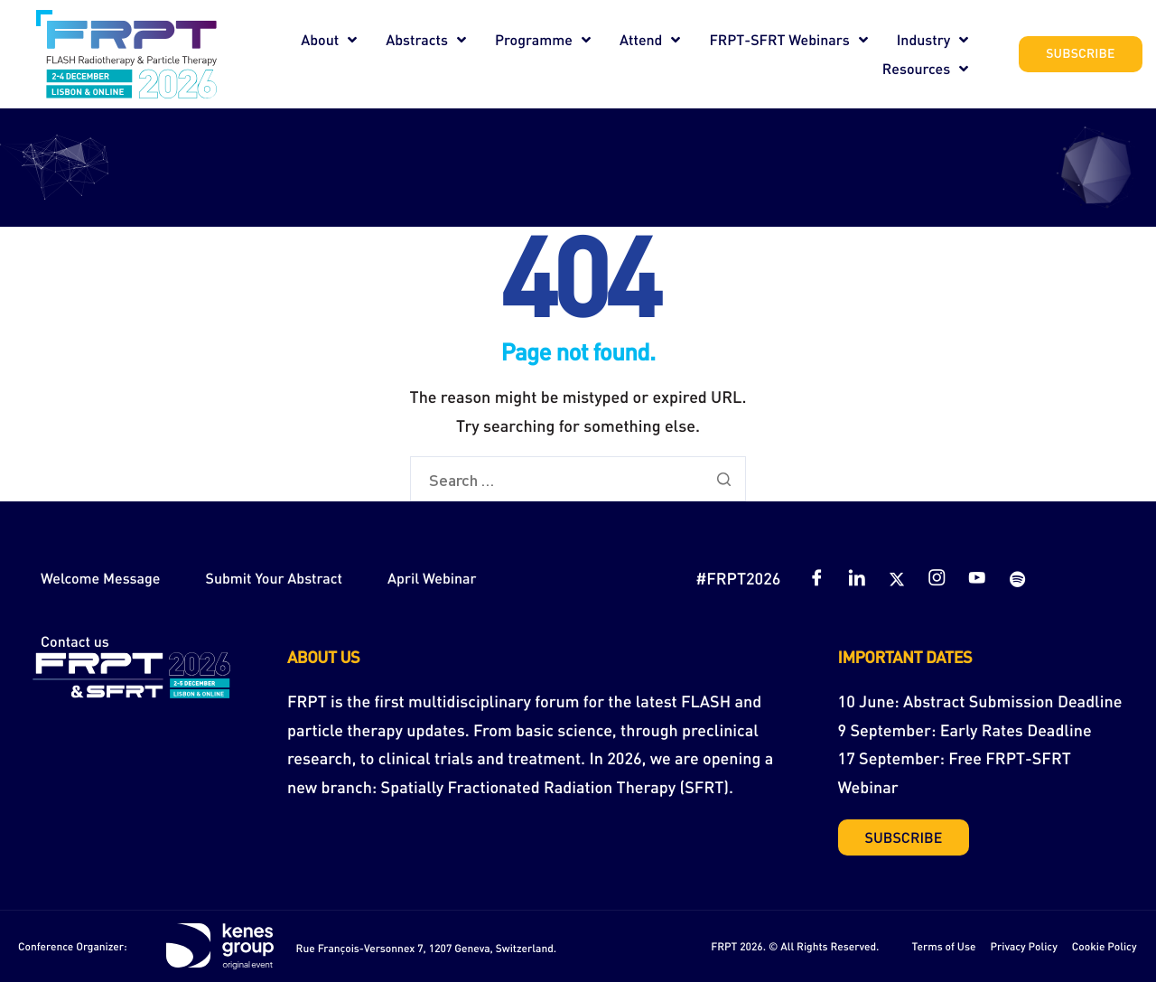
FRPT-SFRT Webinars (788, 39)
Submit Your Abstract (273, 577)
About (329, 39)
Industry (933, 39)
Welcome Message (100, 577)
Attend (650, 39)
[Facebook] (816, 578)
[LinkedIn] (857, 578)
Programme (543, 39)
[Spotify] (1016, 578)
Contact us (75, 640)
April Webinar (432, 577)
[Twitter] (896, 578)
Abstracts (426, 39)
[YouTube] (977, 578)
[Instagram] (936, 578)
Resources (925, 68)
